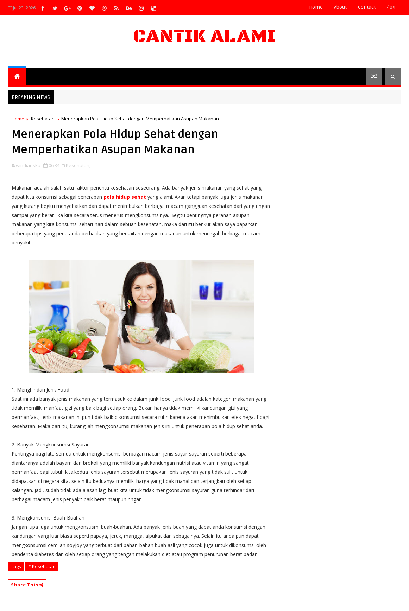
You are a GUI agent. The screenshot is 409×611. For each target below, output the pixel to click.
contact (367, 7)
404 (391, 7)
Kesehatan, (78, 165)
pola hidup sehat (124, 196)
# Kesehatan (42, 566)
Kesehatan (43, 118)
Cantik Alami (204, 36)
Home (316, 7)
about (340, 7)
